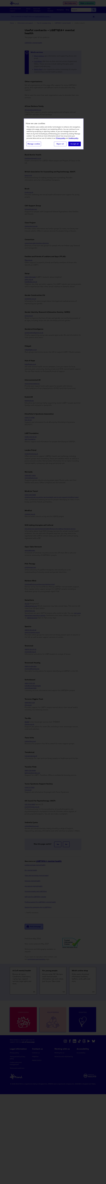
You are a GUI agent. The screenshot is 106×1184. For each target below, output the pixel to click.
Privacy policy (60, 138)
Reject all (60, 144)
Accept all (74, 144)
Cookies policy (73, 138)
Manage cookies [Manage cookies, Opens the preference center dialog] (34, 144)
